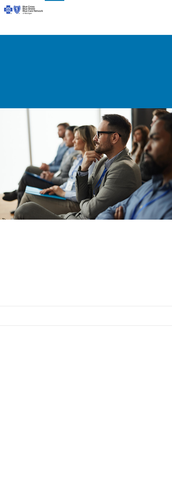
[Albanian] (94, 428)
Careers (9, 382)
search (151, 11)
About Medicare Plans (48, 362)
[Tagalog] (84, 434)
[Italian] (9, 434)
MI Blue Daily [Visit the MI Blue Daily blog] (126, 389)
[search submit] (165, 319)
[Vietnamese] (78, 428)
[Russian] (40, 434)
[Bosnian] (63, 434)
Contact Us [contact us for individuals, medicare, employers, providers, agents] (83, 342)
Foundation (12, 376)
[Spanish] (9, 428)
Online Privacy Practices (50, 382)
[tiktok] (32, 320)
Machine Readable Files (93, 369)
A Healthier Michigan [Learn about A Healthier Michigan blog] (132, 382)
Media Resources (129, 395)
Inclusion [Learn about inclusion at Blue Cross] (10, 369)
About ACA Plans (44, 356)
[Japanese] (24, 434)
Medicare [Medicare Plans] (123, 349)
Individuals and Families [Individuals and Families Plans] (135, 342)
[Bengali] (121, 428)
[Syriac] (55, 428)
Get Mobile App (87, 382)
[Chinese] (37, 428)
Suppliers (123, 376)
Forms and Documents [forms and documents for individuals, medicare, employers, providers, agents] (93, 362)
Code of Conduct (44, 349)
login (162, 11)
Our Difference (14, 362)
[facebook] (7, 320)
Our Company (14, 349)
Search (120, 318)
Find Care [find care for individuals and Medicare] (82, 349)
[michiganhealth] (80, 320)
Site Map (123, 402)
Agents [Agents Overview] (121, 369)
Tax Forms (39, 395)
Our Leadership (15, 356)
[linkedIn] (56, 320)
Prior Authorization (45, 369)
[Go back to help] (65, 43)
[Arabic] (25, 428)
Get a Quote (84, 389)
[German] (149, 428)
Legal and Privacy (45, 342)
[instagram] (19, 320)
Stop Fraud (39, 389)
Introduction (12, 342)
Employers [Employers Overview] (124, 356)
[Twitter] (44, 320)
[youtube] (68, 320)
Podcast (81, 376)
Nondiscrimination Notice (51, 376)
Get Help (81, 356)
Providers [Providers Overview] (123, 362)
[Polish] (135, 428)
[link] (86, 248)
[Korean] (108, 428)
